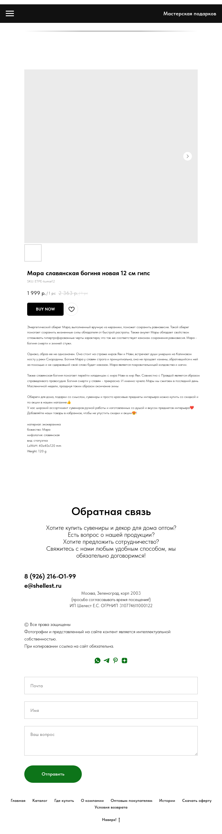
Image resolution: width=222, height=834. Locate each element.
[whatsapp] (97, 660)
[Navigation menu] (10, 13)
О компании (92, 800)
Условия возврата (111, 807)
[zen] (124, 660)
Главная (18, 800)
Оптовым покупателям (131, 800)
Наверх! (111, 819)
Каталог (39, 800)
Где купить (64, 800)
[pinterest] (115, 660)
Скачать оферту (197, 800)
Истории (167, 800)
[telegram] (106, 660)
